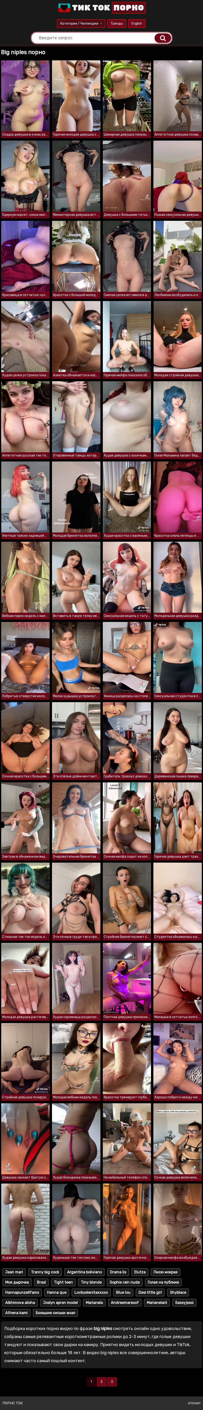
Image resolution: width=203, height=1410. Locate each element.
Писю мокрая (165, 1272)
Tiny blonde (91, 1282)
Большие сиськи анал (55, 1313)
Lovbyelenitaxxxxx (91, 1292)
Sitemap (194, 1403)
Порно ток (12, 1403)
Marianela (94, 1302)
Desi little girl (150, 1292)
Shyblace (178, 1292)
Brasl (41, 1282)
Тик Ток (101, 8)
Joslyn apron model (60, 1302)
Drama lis (118, 1272)
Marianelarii (157, 1302)
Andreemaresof (125, 1302)
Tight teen (63, 1282)
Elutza (140, 1272)
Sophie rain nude (125, 1282)
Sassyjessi (184, 1302)
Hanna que (56, 1292)
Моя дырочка (17, 1282)
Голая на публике (163, 1282)
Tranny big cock (45, 1272)
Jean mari (14, 1272)
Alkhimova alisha (20, 1302)
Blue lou (123, 1292)
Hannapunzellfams (22, 1292)
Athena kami (16, 1313)
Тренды (117, 24)
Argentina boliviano (84, 1272)
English (136, 24)
